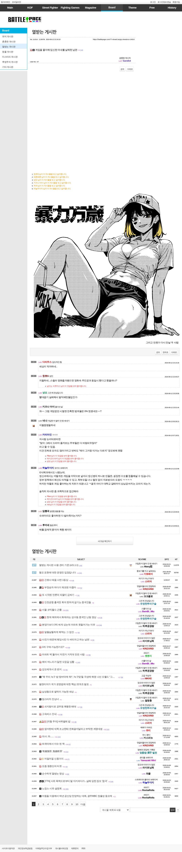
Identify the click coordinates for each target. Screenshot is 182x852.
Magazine (90, 7)
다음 (83, 804)
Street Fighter (50, 7)
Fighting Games (70, 7)
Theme (132, 7)
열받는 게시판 (44, 32)
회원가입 (176, 2)
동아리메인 (5, 2)
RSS (83, 848)
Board (112, 7)
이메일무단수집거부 (43, 848)
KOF (30, 7)
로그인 (153, 2)
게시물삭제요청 (61, 848)
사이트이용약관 (8, 848)
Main (10, 7)
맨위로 (165, 352)
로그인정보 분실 (164, 2)
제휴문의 (74, 848)
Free (152, 7)
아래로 (130, 69)
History (172, 7)
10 (77, 804)
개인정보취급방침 (25, 848)
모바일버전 (16, 2)
